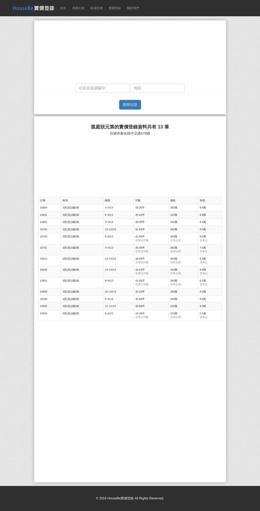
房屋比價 (78, 8)
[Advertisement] (130, 52)
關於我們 (133, 8)
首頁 (63, 8)
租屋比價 (96, 8)
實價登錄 (115, 8)
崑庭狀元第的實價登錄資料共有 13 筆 (130, 126)
